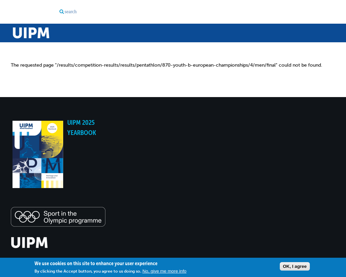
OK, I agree (294, 266)
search (71, 11)
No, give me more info (164, 271)
